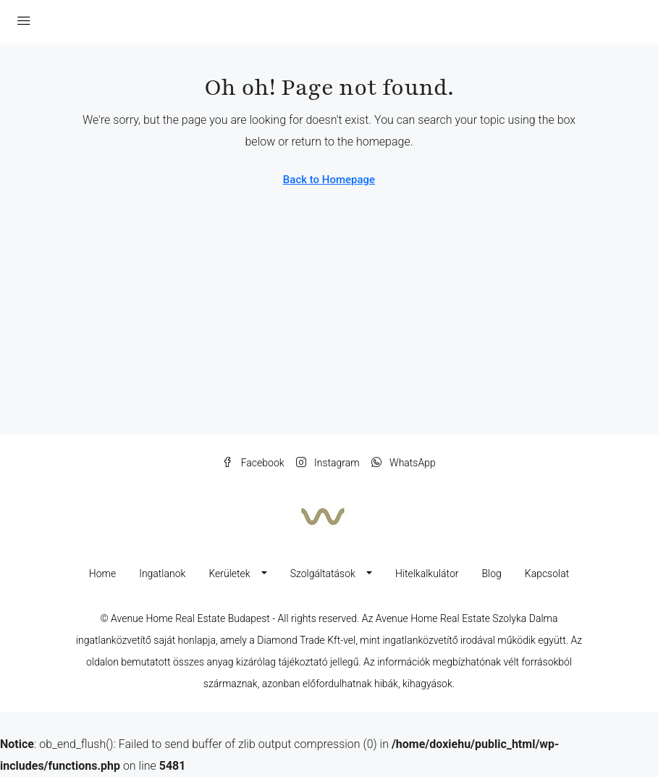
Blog (491, 573)
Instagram (328, 463)
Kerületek (229, 573)
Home (102, 573)
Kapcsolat (547, 573)
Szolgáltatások (322, 573)
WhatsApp (403, 463)
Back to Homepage (329, 179)
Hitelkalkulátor (427, 573)
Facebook (253, 463)
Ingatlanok (162, 573)
